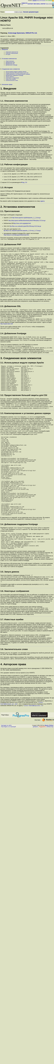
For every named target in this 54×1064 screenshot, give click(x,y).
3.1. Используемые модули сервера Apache (22, 375)
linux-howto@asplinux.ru (33, 757)
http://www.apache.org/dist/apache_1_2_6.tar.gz (26, 217)
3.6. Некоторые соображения (14, 640)
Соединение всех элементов (11, 69)
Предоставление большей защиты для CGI (17, 72)
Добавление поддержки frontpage (14, 75)
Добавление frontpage (11, 65)
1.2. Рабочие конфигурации (14, 164)
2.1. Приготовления (10, 211)
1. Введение (8, 88)
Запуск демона (10, 76)
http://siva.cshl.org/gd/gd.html (22, 223)
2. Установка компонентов (17, 206)
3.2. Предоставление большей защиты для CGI (23, 414)
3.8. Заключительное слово (14, 700)
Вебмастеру (50, 778)
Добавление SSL (10, 63)
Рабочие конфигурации (12, 53)
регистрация (42, 0)
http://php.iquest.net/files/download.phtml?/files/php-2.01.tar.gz (26, 220)
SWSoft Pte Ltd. (31, 33)
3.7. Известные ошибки (11, 670)
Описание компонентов (12, 52)
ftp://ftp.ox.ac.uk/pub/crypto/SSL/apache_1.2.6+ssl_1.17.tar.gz (22, 230)
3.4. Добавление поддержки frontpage (19, 566)
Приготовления (10, 61)
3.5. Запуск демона (9, 620)
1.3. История (6, 187)
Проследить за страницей (8, 778)
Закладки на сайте (6, 776)
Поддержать (42, 778)
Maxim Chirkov (49, 776)
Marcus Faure (5, 25)
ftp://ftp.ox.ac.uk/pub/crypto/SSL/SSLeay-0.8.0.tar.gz (25, 226)
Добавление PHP (10, 62)
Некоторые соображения (12, 78)
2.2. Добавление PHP (10, 245)
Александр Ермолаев (16, 33)
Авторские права (7, 84)
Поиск (47, 4)
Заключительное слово (12, 80)
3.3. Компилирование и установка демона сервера (25, 433)
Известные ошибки (11, 79)
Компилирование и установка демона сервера (18, 74)
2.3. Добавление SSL (10, 315)
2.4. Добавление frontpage (13, 344)
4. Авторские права (13, 714)
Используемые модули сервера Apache (16, 71)
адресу (42, 201)
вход (38, 0)
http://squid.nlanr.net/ (6, 333)
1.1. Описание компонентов (14, 101)
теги (50, 4)
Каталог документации (30, 12)
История (8, 54)
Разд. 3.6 (24, 182)
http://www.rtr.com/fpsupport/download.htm (16, 235)
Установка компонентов (9, 58)
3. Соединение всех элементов (20, 370)
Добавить (35, 778)
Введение (5, 49)
